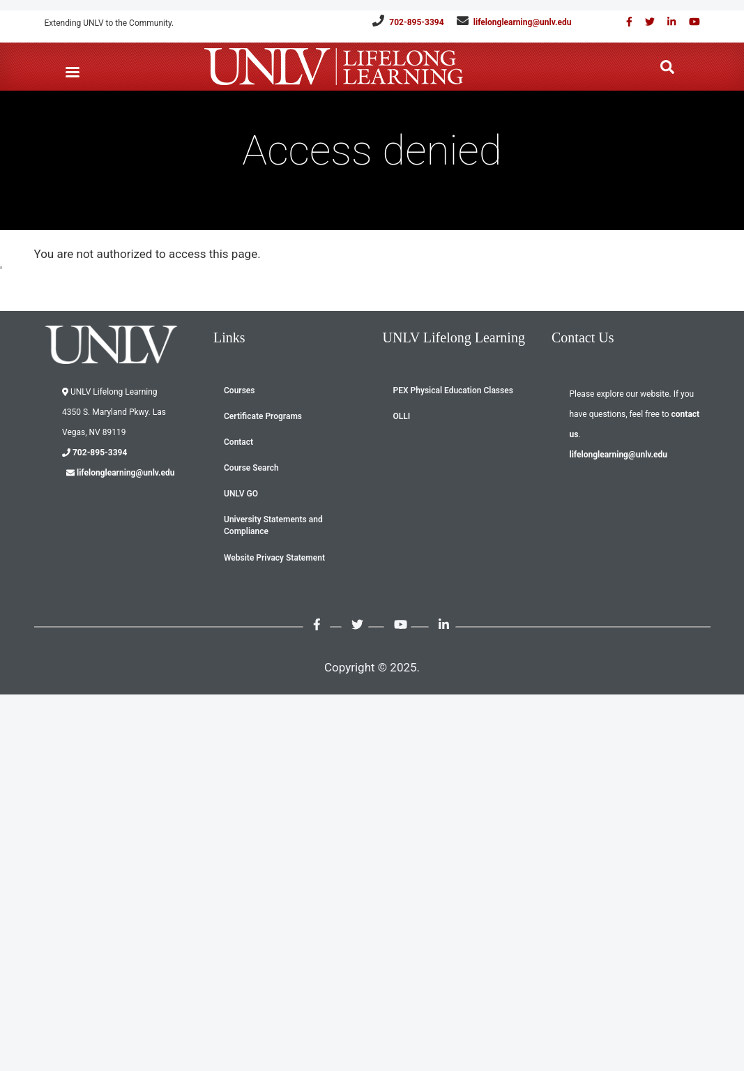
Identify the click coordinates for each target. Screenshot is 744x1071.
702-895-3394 (416, 22)
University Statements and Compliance (273, 525)
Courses (239, 390)
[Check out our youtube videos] (689, 21)
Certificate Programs (263, 416)
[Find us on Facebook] (624, 21)
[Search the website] (667, 67)
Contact (238, 442)
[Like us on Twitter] (645, 21)
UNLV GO (241, 494)
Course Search (251, 468)
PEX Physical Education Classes (453, 390)
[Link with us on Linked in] (667, 21)
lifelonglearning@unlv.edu (522, 22)
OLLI (402, 416)
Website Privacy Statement (274, 558)
